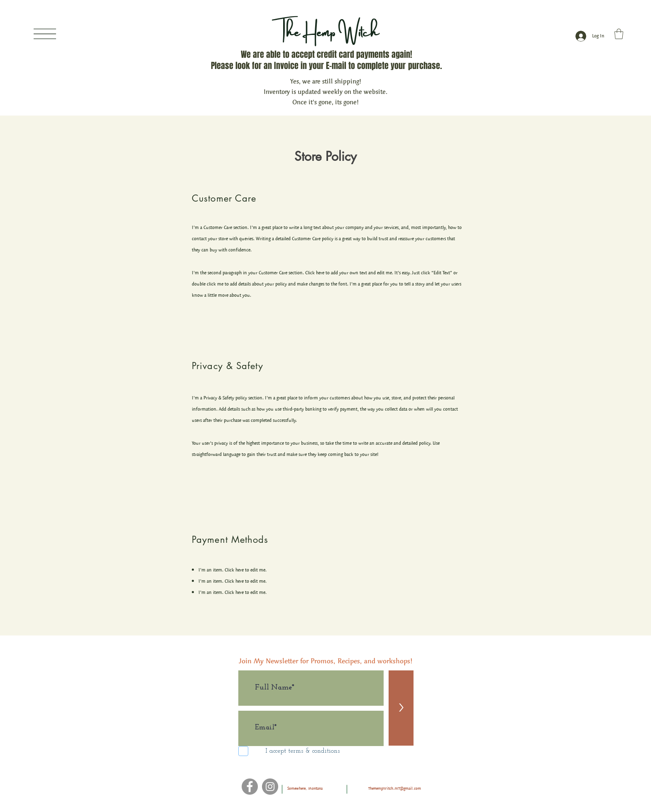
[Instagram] (270, 786)
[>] (401, 708)
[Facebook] (250, 786)
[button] (45, 34)
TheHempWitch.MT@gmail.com (394, 788)
